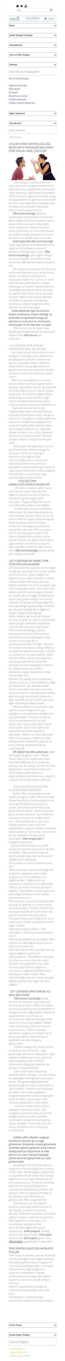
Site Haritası (15, 137)
